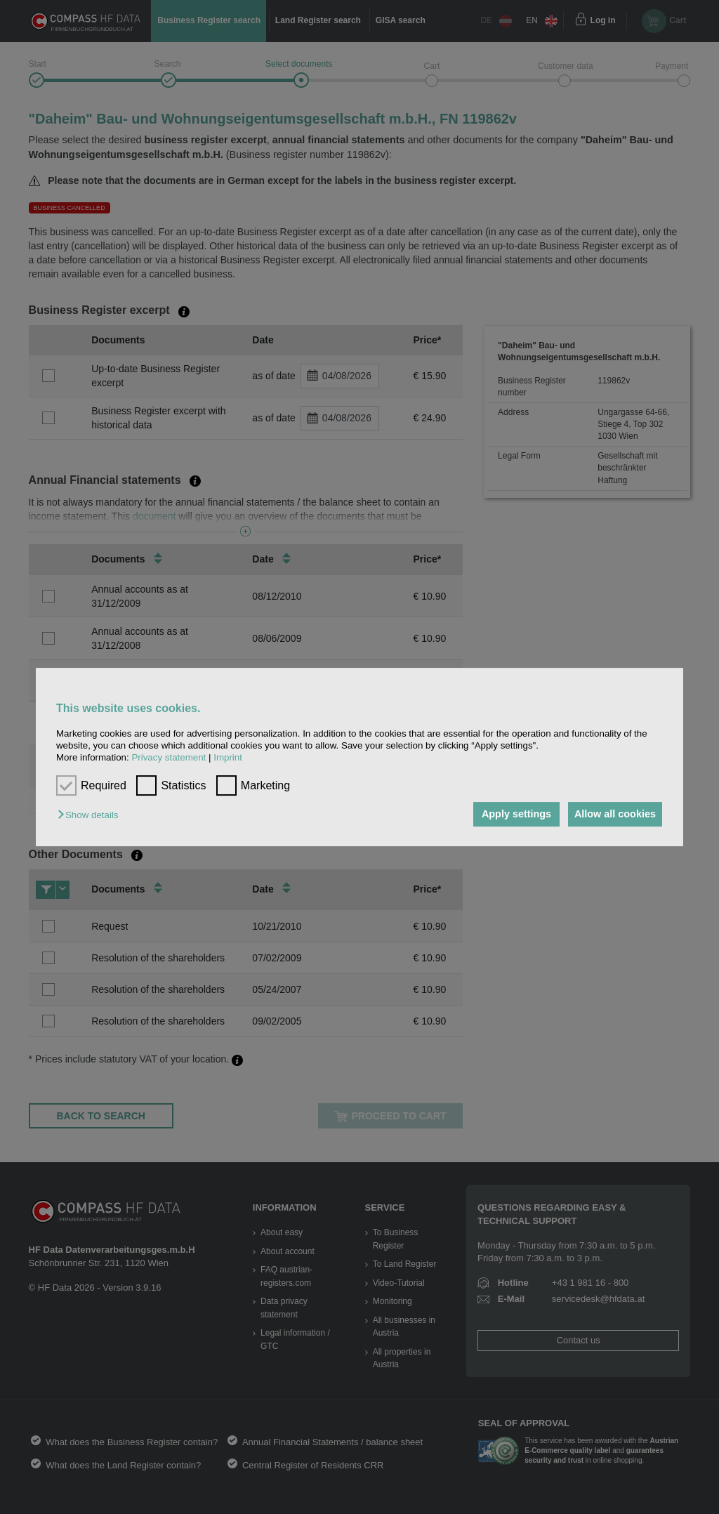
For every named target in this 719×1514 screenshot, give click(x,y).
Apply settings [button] (509, 814)
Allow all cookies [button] (613, 814)
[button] (91, 816)
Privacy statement (168, 758)
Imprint (227, 758)
